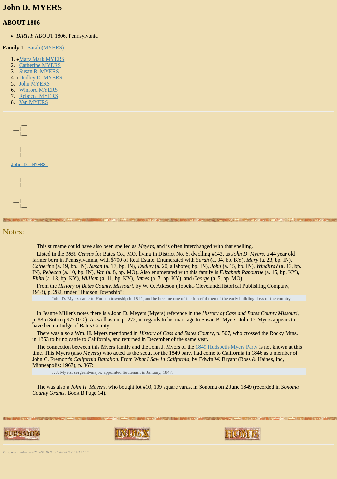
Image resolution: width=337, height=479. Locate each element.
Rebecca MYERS (38, 96)
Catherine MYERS (40, 65)
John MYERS (34, 84)
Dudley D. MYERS (40, 77)
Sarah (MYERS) (45, 47)
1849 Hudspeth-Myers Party (226, 366)
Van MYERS (33, 102)
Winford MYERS (38, 90)
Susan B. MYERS (39, 71)
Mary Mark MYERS (41, 59)
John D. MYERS (29, 174)
